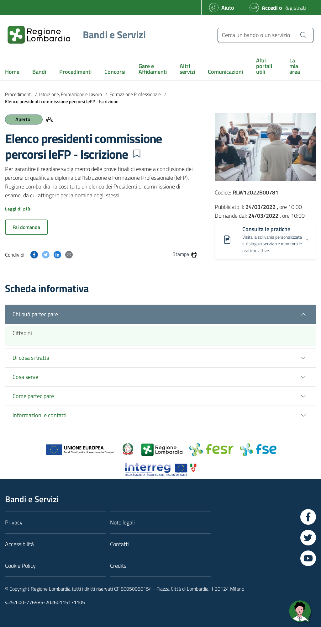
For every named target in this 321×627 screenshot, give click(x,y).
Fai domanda (26, 227)
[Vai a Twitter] (308, 537)
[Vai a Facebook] (308, 517)
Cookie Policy (20, 565)
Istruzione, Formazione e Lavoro (70, 94)
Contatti (119, 544)
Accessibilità (19, 544)
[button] (137, 154)
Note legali (122, 522)
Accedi (270, 7)
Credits (118, 565)
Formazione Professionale (135, 94)
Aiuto (227, 7)
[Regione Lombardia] (74, 34)
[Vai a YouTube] (308, 558)
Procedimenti (18, 94)
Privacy (14, 522)
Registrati (294, 7)
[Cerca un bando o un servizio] (265, 35)
